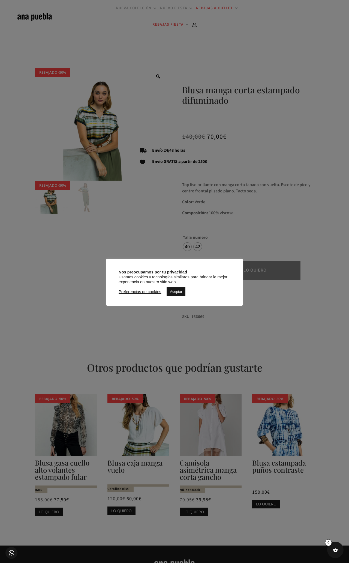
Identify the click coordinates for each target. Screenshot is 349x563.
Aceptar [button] (176, 292)
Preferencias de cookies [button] (140, 292)
